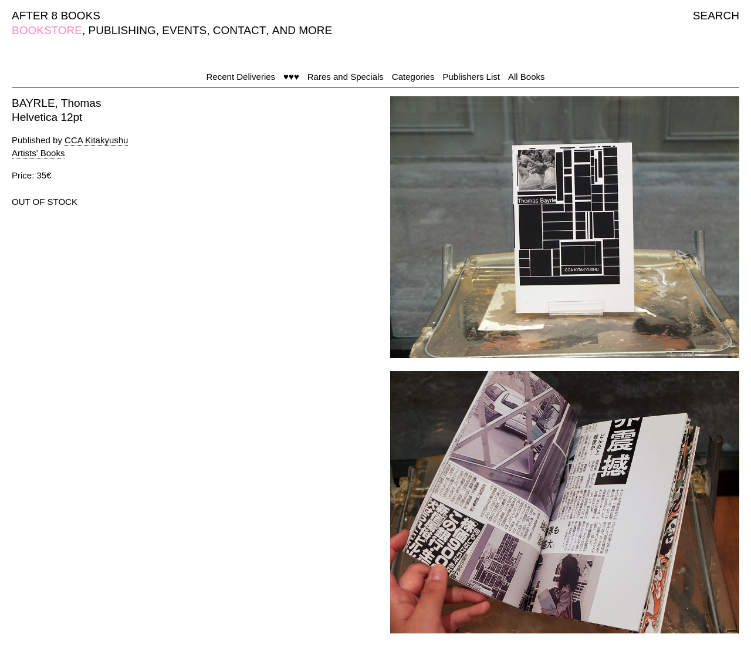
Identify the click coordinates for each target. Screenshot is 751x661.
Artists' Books (38, 153)
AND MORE (302, 30)
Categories (413, 77)
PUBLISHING (122, 30)
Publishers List (471, 77)
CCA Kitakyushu (96, 140)
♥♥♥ (291, 77)
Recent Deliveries (241, 77)
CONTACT (239, 30)
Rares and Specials (345, 77)
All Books (526, 77)
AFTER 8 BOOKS (56, 15)
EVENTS (184, 30)
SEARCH (716, 15)
